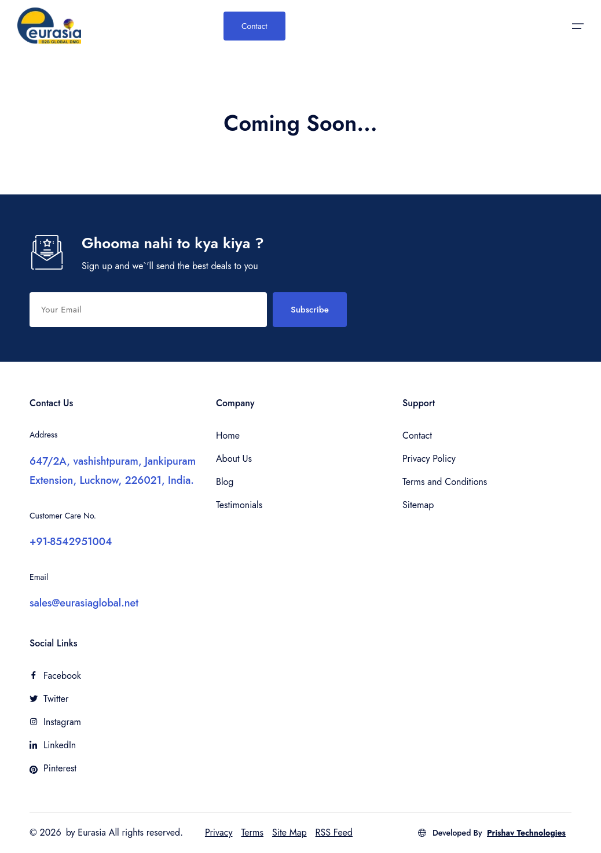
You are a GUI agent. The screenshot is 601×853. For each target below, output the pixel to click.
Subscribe (310, 309)
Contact (254, 26)
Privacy (219, 832)
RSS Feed (334, 832)
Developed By (491, 832)
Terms (252, 832)
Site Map (289, 832)
